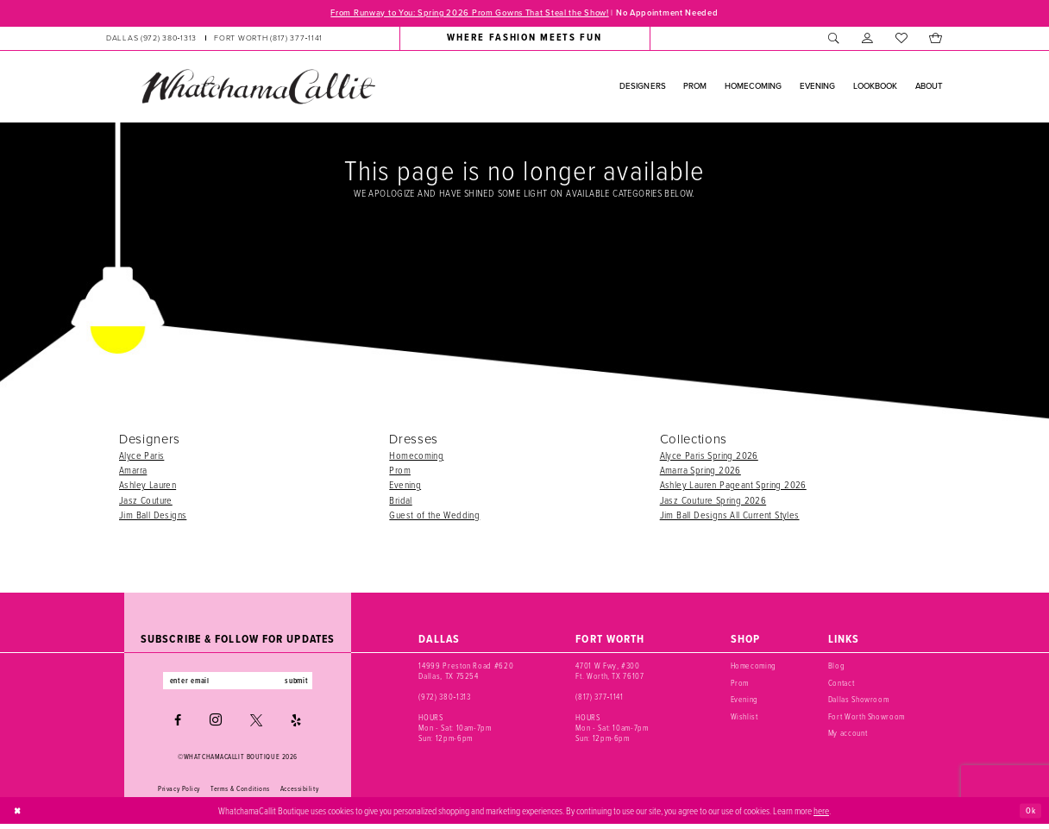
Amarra (133, 471)
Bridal (400, 501)
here (821, 814)
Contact (841, 684)
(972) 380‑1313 (444, 698)
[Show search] (834, 39)
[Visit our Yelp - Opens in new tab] (296, 725)
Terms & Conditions (240, 793)
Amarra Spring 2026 (700, 471)
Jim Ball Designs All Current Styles (730, 516)
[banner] (258, 88)
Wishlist (744, 718)
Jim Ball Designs (152, 516)
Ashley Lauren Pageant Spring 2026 (733, 486)
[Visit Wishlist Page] (901, 39)
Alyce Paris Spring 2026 (709, 456)
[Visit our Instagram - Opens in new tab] (216, 725)
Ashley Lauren (147, 486)
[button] (867, 39)
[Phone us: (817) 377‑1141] (268, 39)
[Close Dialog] (19, 815)
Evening (405, 486)
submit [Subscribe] (307, 683)
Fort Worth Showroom (866, 718)
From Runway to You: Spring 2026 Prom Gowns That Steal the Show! (458, 14)
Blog (836, 667)
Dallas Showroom (858, 701)
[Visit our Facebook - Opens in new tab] (177, 725)
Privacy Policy (179, 793)
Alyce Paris (141, 456)
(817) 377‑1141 (599, 698)
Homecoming (416, 456)
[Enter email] (237, 684)
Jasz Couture (146, 501)
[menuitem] (214, 39)
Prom (400, 471)
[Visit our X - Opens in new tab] (256, 725)
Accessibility (299, 793)
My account (848, 734)
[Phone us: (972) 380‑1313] (151, 39)
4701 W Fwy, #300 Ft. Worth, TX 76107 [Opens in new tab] (609, 672)
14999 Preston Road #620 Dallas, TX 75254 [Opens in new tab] (465, 672)
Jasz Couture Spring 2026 (713, 501)
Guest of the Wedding (434, 516)
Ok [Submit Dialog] (1029, 814)
